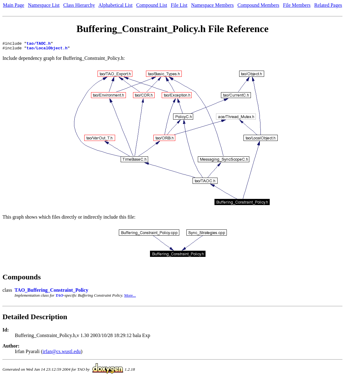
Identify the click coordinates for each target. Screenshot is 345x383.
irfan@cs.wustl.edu (62, 353)
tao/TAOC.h (39, 44)
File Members (296, 5)
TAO (59, 297)
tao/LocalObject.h (47, 49)
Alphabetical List (115, 5)
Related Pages (328, 5)
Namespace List (44, 5)
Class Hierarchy (79, 5)
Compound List (151, 5)
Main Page (13, 5)
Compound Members (258, 5)
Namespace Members (212, 5)
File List (179, 5)
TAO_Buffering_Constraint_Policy (51, 291)
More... (130, 297)
